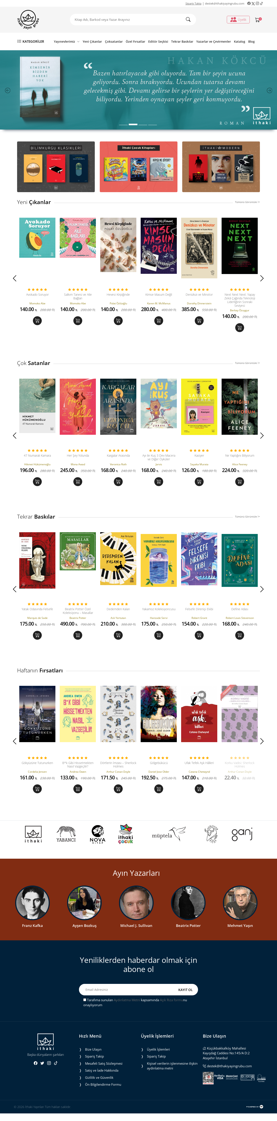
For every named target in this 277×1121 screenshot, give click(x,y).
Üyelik (238, 19)
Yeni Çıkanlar (92, 41)
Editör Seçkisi (158, 41)
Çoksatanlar (114, 41)
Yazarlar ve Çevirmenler (213, 41)
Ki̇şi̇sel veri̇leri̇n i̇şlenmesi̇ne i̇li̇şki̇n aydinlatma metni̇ (172, 1073)
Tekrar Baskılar (182, 41)
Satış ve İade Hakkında (101, 1078)
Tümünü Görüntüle (247, 202)
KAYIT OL (185, 997)
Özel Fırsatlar (135, 41)
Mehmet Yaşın (240, 933)
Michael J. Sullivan (136, 933)
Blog (251, 41)
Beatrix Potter (188, 933)
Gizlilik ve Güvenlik (99, 1085)
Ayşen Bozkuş (84, 933)
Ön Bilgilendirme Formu (103, 1092)
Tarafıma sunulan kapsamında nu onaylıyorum (135, 1010)
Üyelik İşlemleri (158, 1057)
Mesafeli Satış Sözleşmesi (103, 1071)
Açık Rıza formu (171, 1007)
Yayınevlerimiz (67, 41)
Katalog (239, 41)
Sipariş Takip (193, 3)
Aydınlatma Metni (127, 1007)
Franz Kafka (32, 933)
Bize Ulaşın (93, 1057)
